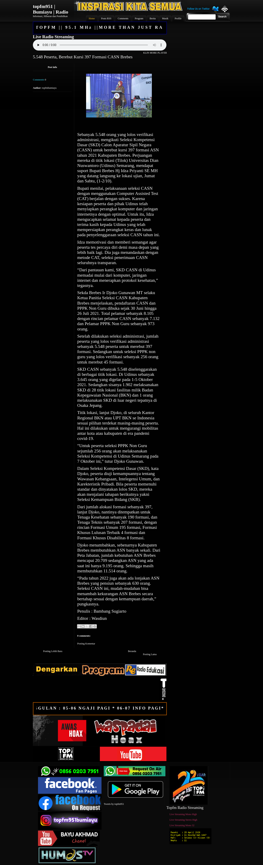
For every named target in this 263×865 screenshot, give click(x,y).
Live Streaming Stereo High (183, 819)
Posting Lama (150, 654)
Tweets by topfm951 (114, 804)
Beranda (132, 651)
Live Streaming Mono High (183, 814)
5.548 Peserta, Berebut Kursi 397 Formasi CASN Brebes (83, 56)
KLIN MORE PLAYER (155, 52)
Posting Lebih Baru (52, 651)
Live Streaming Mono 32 (182, 825)
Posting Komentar (86, 643)
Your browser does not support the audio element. (99, 45)
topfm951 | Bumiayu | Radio (50, 9)
